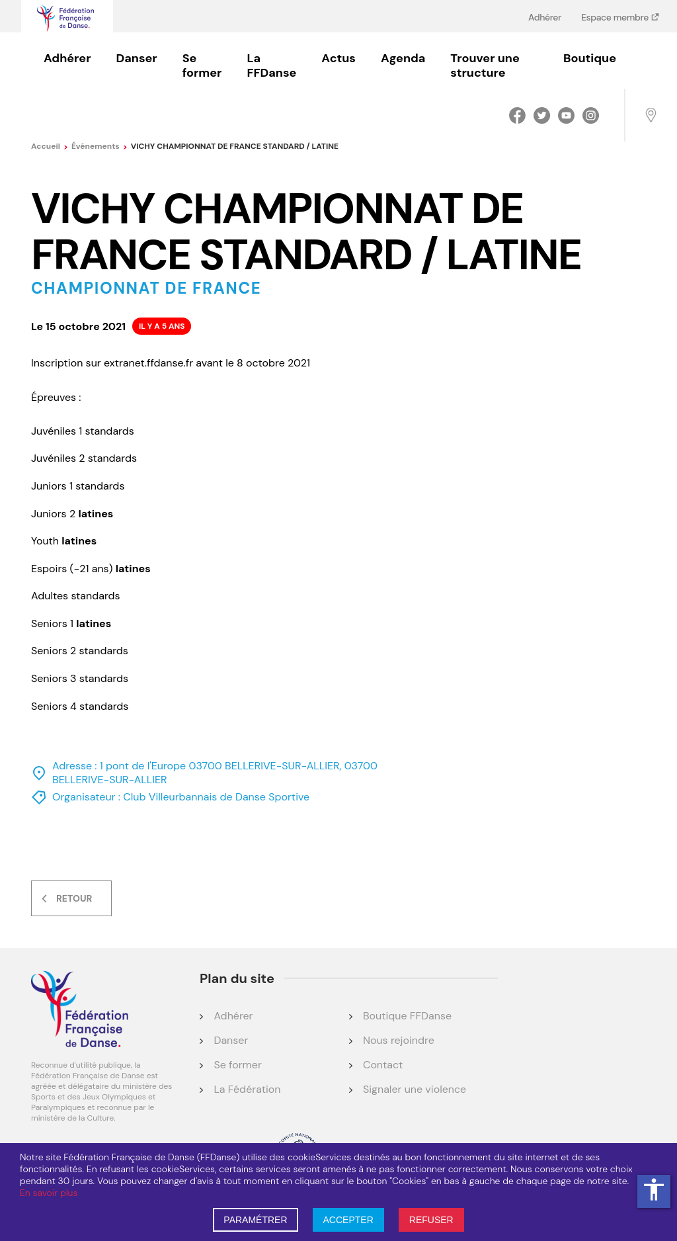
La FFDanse (271, 65)
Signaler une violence (414, 1089)
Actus (338, 58)
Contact (383, 1065)
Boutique (589, 58)
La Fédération (247, 1089)
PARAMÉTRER (255, 1220)
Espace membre (616, 16)
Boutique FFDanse (407, 1016)
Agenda (403, 58)
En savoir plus (48, 1193)
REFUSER (431, 1220)
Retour (74, 898)
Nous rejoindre (398, 1040)
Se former (202, 65)
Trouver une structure (484, 65)
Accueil (49, 146)
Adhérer (544, 16)
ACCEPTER (348, 1220)
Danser (136, 58)
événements (99, 146)
